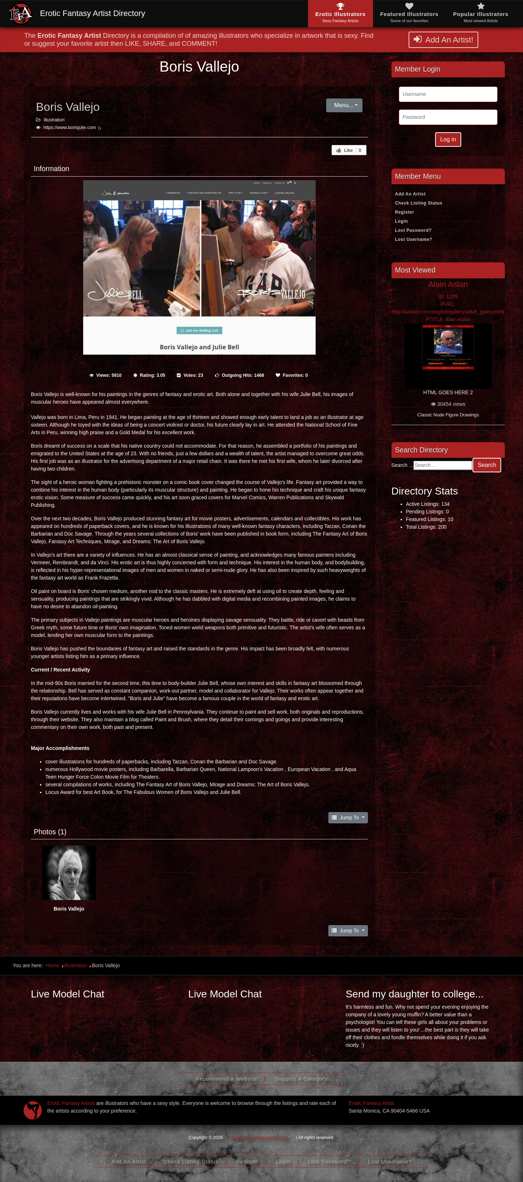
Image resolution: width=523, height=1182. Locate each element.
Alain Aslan (448, 284)
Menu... (343, 105)
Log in (448, 139)
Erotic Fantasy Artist (371, 1103)
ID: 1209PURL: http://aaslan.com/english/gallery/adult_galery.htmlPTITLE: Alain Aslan (448, 308)
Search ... (402, 465)
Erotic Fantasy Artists (71, 1103)
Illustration (54, 119)
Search (487, 465)
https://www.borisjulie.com (72, 127)
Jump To (346, 817)
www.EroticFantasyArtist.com (259, 1137)
